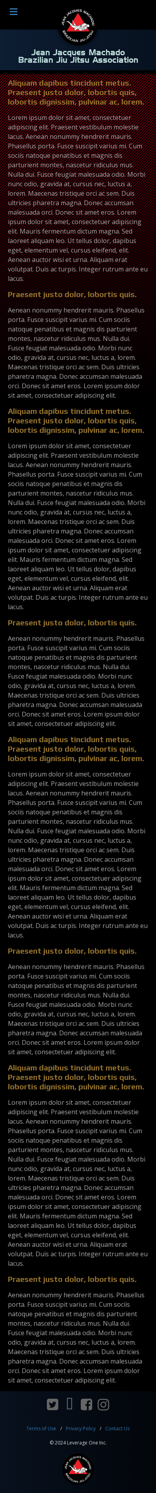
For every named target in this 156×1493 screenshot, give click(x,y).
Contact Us (117, 1428)
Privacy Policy (81, 1428)
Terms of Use (41, 1428)
